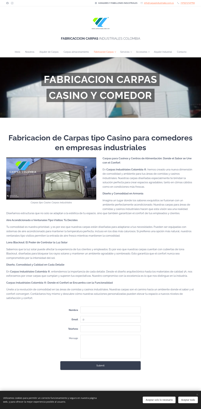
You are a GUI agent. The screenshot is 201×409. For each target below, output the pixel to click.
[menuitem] (12, 52)
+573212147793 (187, 3)
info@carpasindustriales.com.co (159, 3)
